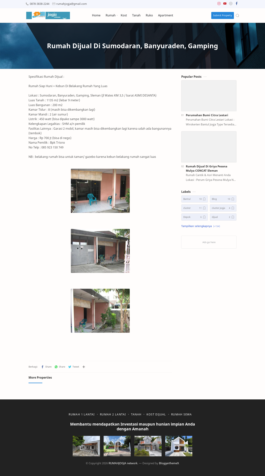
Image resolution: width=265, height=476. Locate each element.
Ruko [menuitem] (149, 15)
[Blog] (223, 199)
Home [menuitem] (96, 15)
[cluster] (194, 208)
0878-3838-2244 (39, 4)
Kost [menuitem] (124, 15)
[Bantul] (194, 199)
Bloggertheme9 (169, 463)
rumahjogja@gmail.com (71, 4)
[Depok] (194, 217)
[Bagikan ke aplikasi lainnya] (84, 366)
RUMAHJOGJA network (123, 463)
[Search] (237, 15)
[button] (219, 4)
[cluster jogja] (223, 208)
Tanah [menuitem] (136, 15)
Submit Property (222, 15)
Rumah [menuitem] (111, 15)
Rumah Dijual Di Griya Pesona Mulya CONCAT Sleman (206, 168)
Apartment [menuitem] (165, 15)
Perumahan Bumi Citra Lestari (207, 115)
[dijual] (223, 217)
